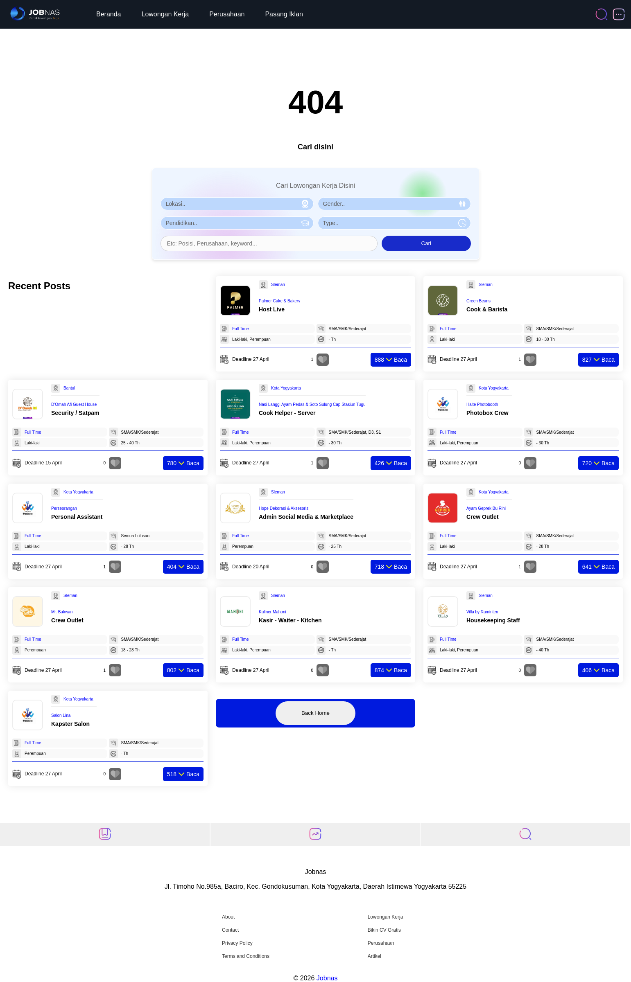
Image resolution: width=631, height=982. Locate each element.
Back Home (315, 713)
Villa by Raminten (482, 612)
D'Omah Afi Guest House (74, 404)
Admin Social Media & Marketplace (306, 517)
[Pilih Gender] (394, 203)
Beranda (108, 14)
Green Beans (478, 301)
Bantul (69, 388)
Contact (230, 930)
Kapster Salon (70, 724)
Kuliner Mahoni (272, 612)
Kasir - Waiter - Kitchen (290, 620)
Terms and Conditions (245, 956)
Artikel (374, 956)
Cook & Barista (486, 309)
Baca (391, 360)
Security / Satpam (75, 413)
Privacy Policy (237, 943)
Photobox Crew (487, 413)
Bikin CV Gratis (384, 930)
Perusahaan (226, 14)
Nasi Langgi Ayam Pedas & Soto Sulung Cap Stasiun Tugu (312, 404)
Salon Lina (60, 715)
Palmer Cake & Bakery (279, 301)
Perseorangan (64, 508)
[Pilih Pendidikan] (237, 223)
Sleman (278, 284)
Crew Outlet (482, 517)
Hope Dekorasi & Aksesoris (283, 508)
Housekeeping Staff (493, 620)
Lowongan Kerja (165, 14)
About (228, 917)
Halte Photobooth (482, 404)
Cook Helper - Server (287, 413)
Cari (426, 243)
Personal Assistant (77, 517)
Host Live (272, 309)
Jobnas (327, 978)
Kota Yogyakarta (286, 388)
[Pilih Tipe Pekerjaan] (394, 223)
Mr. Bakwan (61, 612)
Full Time (240, 329)
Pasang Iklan (284, 14)
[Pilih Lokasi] (237, 203)
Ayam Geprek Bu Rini (486, 508)
